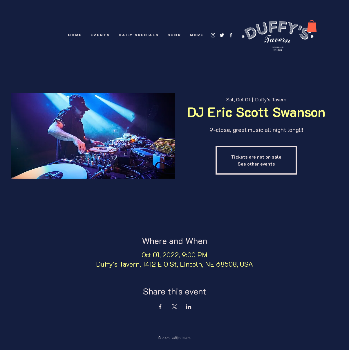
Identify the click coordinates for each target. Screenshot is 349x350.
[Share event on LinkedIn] (188, 306)
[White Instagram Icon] (213, 35)
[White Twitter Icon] (222, 35)
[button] (312, 26)
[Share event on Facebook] (160, 306)
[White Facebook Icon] (231, 35)
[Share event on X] (174, 306)
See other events (256, 164)
